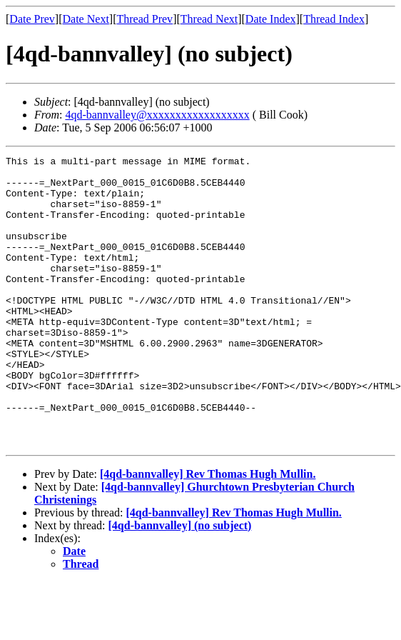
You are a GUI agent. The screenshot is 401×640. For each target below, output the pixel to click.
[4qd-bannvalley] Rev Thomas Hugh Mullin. (207, 532)
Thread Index (334, 19)
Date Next (86, 19)
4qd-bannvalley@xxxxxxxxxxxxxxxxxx (157, 115)
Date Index (270, 19)
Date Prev (32, 19)
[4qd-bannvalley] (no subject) (180, 583)
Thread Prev (144, 19)
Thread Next (209, 19)
